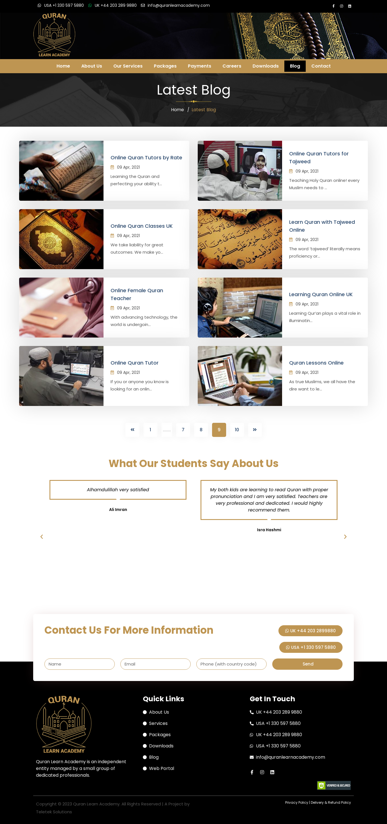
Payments (199, 66)
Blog (295, 66)
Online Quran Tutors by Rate (146, 157)
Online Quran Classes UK (142, 225)
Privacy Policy (296, 802)
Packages (165, 66)
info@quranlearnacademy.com (179, 5)
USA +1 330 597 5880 (64, 5)
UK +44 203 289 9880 (116, 5)
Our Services (128, 66)
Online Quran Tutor (135, 362)
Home (63, 66)
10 (237, 429)
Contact (321, 66)
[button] (41, 536)
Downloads (266, 66)
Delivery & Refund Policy (331, 802)
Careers (231, 66)
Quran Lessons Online (316, 362)
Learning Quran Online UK (321, 294)
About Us (91, 66)
